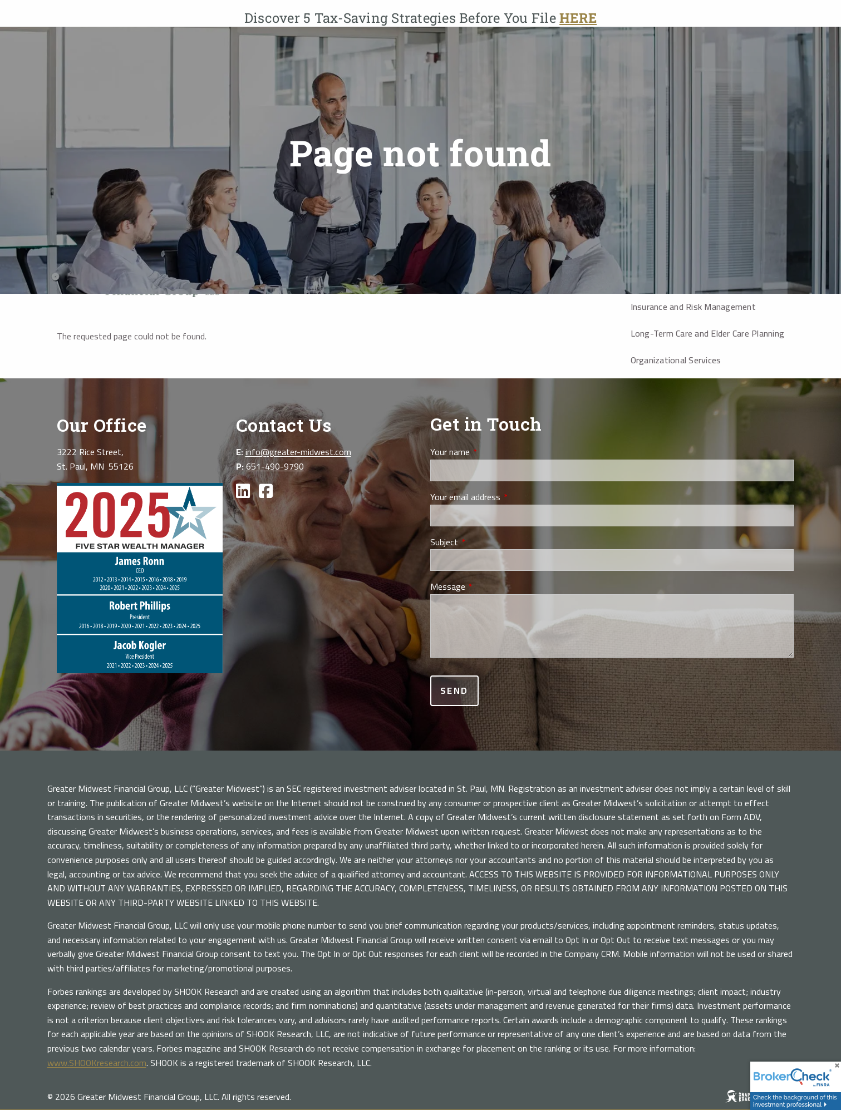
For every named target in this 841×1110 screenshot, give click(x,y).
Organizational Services (676, 360)
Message (487, 587)
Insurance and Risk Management (693, 306)
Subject (483, 542)
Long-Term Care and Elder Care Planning (708, 333)
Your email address (504, 497)
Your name (489, 452)
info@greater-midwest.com (298, 451)
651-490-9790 (275, 466)
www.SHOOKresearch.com (96, 1062)
